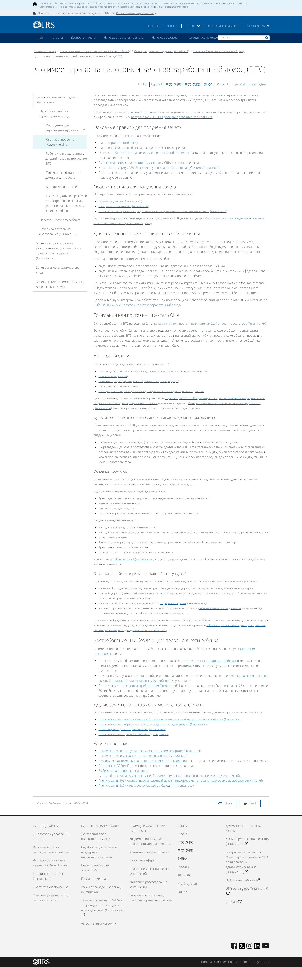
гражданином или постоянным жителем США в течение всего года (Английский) (209, 323)
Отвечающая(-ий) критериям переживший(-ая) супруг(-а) (139, 381)
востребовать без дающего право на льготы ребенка (172, 117)
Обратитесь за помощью (50, 887)
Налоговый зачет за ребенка (59, 220)
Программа (115, 765)
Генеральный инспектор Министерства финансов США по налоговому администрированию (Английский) (247, 862)
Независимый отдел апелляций (95, 868)
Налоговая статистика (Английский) (48, 876)
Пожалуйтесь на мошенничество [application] (209, 37)
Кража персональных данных (150, 852)
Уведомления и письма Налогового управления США (150, 841)
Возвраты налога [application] (83, 37)
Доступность (260, 962)
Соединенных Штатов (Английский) (212, 661)
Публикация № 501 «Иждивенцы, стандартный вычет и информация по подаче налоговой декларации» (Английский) (181, 780)
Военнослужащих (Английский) (120, 201)
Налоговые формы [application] (165, 37)
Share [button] (228, 803)
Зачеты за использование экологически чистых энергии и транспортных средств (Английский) (58, 251)
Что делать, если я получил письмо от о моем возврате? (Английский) (150, 751)
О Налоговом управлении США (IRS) (51, 836)
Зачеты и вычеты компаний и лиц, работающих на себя (60, 284)
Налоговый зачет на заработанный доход (219, 51)
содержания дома (173, 603)
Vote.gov (233, 902)
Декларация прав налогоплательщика (95, 836)
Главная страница (45, 51)
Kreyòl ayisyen (258, 84)
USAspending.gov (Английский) (247, 891)
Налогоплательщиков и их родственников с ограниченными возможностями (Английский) (163, 211)
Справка (153, 26)
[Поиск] (244, 37)
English (143, 84)
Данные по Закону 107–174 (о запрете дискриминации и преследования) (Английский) (102, 907)
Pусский (183, 867)
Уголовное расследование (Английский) (148, 884)
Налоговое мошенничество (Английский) (149, 871)
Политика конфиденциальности (224, 962)
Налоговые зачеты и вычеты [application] (124, 37)
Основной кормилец (113, 376)
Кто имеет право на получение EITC (59, 142)
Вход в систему (258, 26)
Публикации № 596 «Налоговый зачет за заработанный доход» (137, 305)
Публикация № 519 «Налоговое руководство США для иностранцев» (146, 785)
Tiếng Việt (238, 84)
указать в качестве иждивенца (219, 608)
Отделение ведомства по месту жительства (50, 898)
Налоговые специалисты (223, 26)
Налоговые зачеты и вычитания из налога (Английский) (95, 51)
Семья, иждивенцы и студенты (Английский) (161, 51)
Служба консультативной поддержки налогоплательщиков (99, 852)
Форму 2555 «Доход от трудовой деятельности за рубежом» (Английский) (168, 167)
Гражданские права (95, 878)
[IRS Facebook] (234, 946)
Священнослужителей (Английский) (124, 206)
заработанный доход (123, 143)
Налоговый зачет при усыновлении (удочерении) (134, 734)
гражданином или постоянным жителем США (138, 162)
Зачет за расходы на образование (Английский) (132, 729)
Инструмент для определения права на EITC (65, 128)
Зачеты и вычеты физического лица (57, 270)
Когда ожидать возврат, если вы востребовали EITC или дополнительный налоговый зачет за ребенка (65, 203)
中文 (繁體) (192, 84)
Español (156, 84)
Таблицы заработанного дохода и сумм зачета (62, 175)
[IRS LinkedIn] (257, 947)
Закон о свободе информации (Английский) (102, 889)
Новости (172, 26)
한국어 (209, 84)
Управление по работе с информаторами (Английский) (151, 898)
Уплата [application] (58, 37)
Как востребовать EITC (61, 186)
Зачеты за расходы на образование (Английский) (58, 231)
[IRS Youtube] (265, 946)
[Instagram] (249, 946)
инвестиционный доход (125, 148)
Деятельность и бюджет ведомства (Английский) (50, 863)
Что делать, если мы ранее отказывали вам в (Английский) (143, 755)
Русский (193, 26)
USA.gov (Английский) (242, 880)
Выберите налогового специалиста (124, 770)
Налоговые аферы (142, 860)
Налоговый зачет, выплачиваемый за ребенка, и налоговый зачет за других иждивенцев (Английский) (170, 719)
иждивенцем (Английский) (152, 680)
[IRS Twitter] (242, 947)
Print (252, 803)
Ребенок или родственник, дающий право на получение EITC (66, 158)
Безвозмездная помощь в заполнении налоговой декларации (143, 760)
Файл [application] (41, 37)
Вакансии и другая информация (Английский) (51, 849)
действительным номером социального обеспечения (151, 152)
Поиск (266, 37)
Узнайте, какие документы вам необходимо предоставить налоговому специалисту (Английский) (172, 775)
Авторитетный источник (98, 923)
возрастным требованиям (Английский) (150, 685)
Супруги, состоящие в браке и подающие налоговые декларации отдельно (151, 391)
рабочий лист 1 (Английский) (133, 559)
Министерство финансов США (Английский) (247, 841)
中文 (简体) (173, 84)
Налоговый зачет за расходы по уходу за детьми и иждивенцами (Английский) (153, 724)
